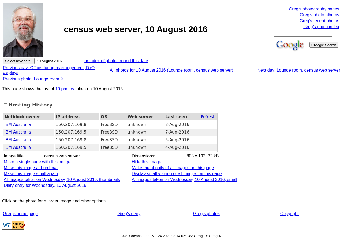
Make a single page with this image (37, 162)
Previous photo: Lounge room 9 (33, 79)
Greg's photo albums (319, 15)
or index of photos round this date (116, 60)
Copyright (289, 213)
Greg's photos (206, 213)
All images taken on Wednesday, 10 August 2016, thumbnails (62, 179)
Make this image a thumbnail (31, 167)
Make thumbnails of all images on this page (173, 167)
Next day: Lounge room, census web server (298, 70)
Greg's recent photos (319, 21)
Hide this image (146, 162)
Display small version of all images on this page (177, 173)
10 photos (64, 89)
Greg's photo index (321, 26)
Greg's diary (128, 213)
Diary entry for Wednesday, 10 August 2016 (45, 185)
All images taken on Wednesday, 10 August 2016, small (184, 179)
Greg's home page (20, 213)
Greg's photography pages (314, 9)
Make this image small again (31, 173)
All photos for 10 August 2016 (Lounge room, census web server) (171, 70)
